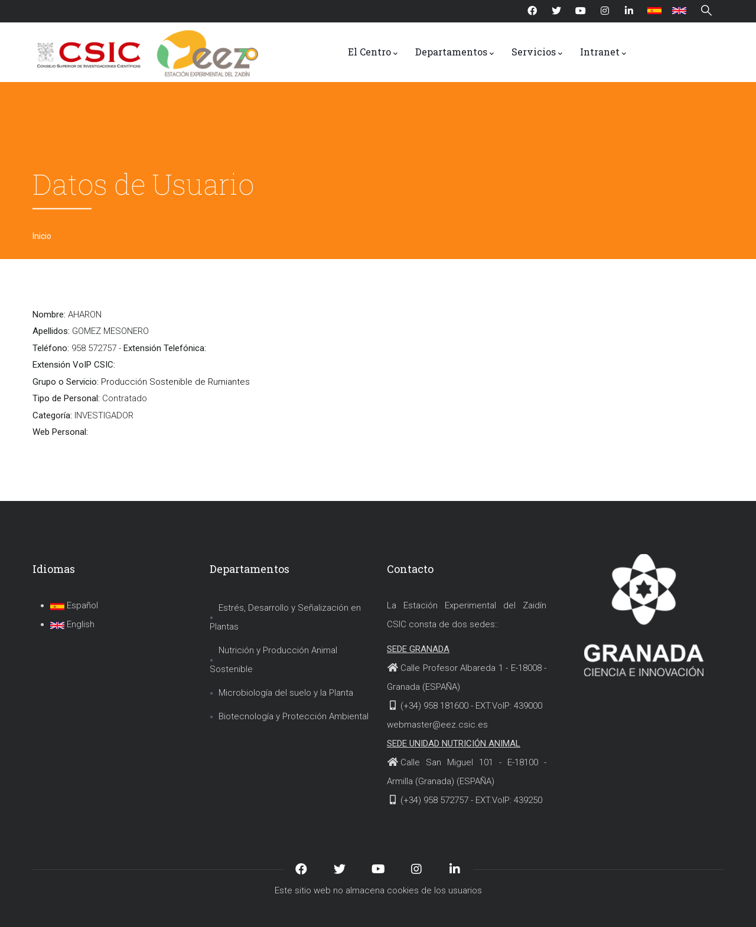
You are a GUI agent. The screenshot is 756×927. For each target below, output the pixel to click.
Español (74, 605)
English (72, 624)
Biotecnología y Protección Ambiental (294, 716)
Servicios (536, 52)
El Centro (372, 52)
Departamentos (454, 52)
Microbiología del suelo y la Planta (286, 692)
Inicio (41, 236)
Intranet (603, 52)
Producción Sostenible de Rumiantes (175, 381)
